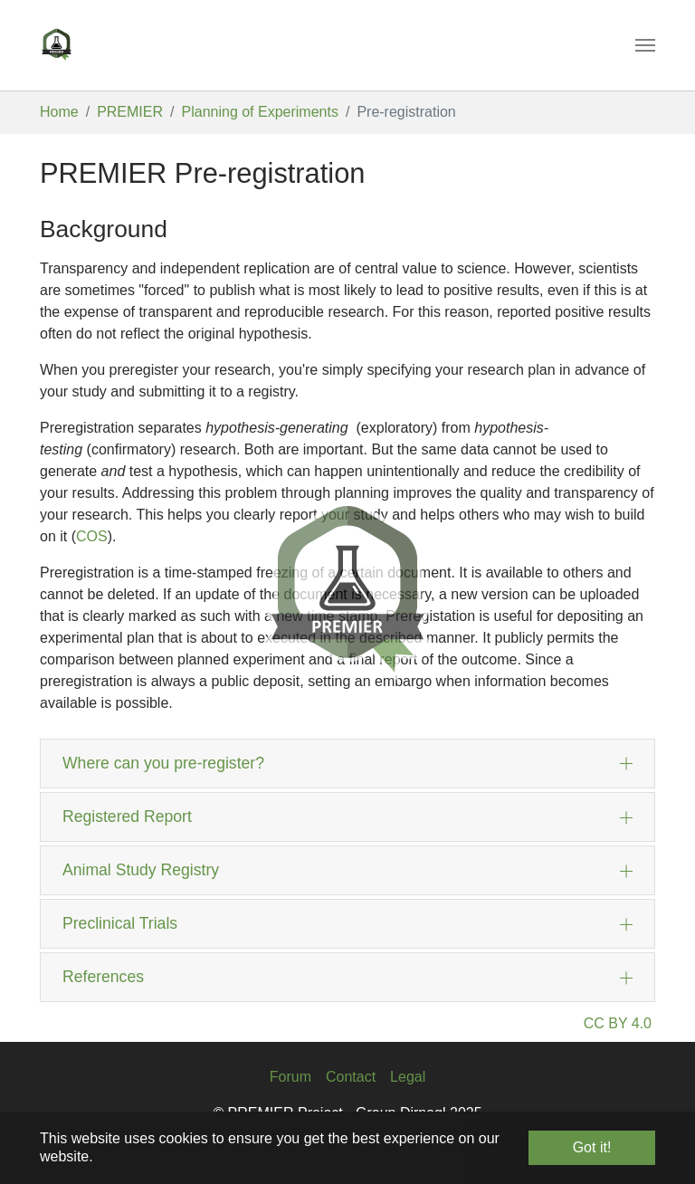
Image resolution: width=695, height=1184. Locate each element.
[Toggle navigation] (645, 45)
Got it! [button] (592, 1147)
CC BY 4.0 (618, 1023)
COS (92, 536)
